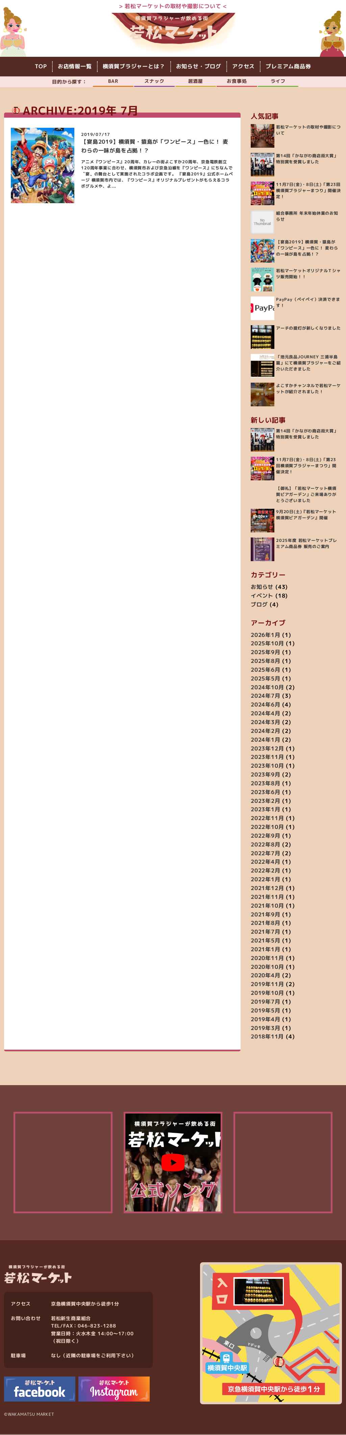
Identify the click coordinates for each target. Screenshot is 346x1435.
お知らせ (262, 587)
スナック (154, 81)
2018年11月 (267, 1037)
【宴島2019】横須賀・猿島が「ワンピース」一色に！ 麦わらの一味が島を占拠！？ (307, 248)
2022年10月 (267, 827)
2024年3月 (265, 722)
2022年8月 (265, 844)
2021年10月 (267, 906)
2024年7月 (265, 696)
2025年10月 (267, 643)
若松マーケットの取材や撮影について (308, 130)
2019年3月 (265, 1028)
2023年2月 (265, 801)
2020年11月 (267, 958)
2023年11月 (267, 757)
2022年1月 (265, 879)
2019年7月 (265, 1002)
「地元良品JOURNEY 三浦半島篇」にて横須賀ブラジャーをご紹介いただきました (308, 363)
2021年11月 (267, 897)
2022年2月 (265, 871)
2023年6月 (265, 792)
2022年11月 (267, 818)
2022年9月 (265, 836)
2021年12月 (267, 888)
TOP (41, 66)
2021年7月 (265, 932)
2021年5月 (265, 940)
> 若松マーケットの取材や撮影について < (173, 6)
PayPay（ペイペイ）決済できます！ (308, 303)
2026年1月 (265, 635)
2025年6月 (265, 670)
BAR (113, 81)
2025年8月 (265, 661)
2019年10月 (267, 993)
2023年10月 (267, 766)
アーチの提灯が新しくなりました (308, 328)
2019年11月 (267, 984)
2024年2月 (265, 731)
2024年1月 (265, 740)
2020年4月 (265, 976)
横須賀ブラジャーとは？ (134, 66)
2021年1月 (265, 949)
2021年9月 (265, 914)
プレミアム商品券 (288, 66)
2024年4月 (265, 713)
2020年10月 (267, 967)
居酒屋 (195, 81)
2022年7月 (265, 853)
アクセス (243, 66)
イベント (262, 596)
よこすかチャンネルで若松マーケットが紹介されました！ (308, 389)
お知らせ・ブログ (198, 66)
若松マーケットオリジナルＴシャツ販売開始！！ (308, 274)
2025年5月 (265, 679)
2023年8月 (265, 783)
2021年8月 (265, 923)
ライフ (278, 81)
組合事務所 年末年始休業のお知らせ (307, 216)
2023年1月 (265, 809)
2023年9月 (265, 775)
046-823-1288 (97, 1326)
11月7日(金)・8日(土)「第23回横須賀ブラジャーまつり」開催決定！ (308, 191)
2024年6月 (265, 705)
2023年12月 (267, 748)
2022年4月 (265, 862)
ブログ (259, 604)
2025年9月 (265, 652)
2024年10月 (267, 687)
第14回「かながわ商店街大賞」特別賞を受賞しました (307, 159)
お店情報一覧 (75, 66)
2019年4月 (265, 1019)
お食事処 (237, 81)
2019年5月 (265, 1010)
